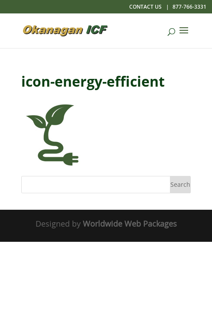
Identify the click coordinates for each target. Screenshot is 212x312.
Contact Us (145, 6)
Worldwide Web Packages (130, 223)
